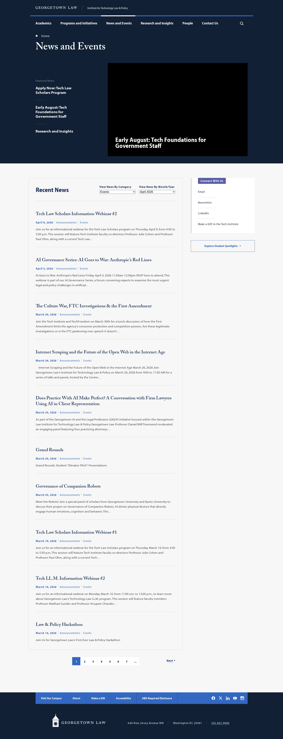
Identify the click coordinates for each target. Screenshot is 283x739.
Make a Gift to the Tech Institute (218, 224)
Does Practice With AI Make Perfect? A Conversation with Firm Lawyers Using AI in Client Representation (103, 401)
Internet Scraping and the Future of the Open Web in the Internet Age (100, 353)
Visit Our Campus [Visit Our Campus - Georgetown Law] (51, 698)
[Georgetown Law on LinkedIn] (228, 698)
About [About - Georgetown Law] (76, 698)
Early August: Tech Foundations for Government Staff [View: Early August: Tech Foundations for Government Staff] (160, 142)
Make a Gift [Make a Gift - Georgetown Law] (98, 698)
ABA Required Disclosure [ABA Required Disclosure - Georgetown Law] (157, 698)
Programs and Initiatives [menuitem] (78, 23)
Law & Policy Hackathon (59, 625)
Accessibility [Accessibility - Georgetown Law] (123, 698)
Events (84, 222)
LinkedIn (203, 213)
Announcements (66, 222)
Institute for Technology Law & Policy (107, 8)
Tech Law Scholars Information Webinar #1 (76, 533)
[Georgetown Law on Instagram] (242, 698)
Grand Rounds (49, 451)
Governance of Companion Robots (68, 487)
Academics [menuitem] (43, 23)
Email (201, 191)
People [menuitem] (187, 23)
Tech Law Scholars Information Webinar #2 (76, 214)
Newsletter (205, 202)
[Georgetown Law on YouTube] (235, 698)
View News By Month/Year (157, 186)
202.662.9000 (220, 723)
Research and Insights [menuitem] (157, 23)
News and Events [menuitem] (119, 23)
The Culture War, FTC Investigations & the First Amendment (94, 307)
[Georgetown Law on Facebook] (213, 698)
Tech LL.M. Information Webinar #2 (70, 579)
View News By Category (115, 186)
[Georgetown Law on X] (220, 698)
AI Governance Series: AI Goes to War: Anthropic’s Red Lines (93, 261)
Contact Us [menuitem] (210, 23)
